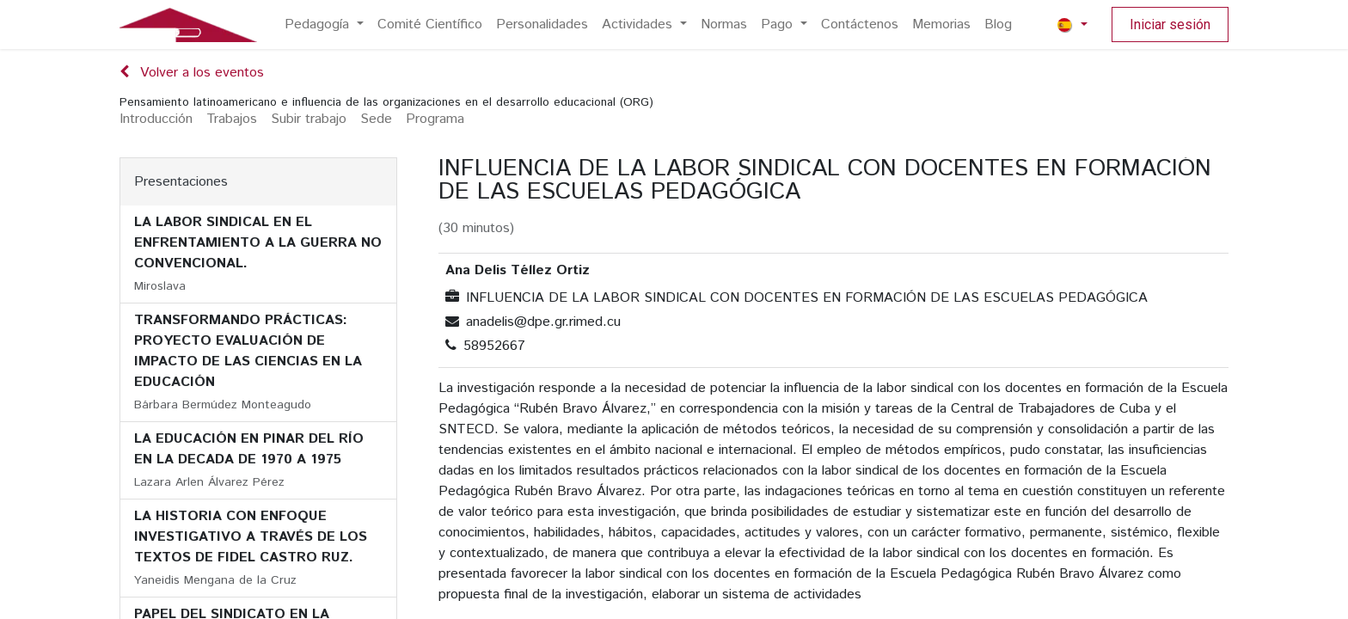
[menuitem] (324, 25)
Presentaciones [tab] (181, 182)
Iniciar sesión (1170, 24)
